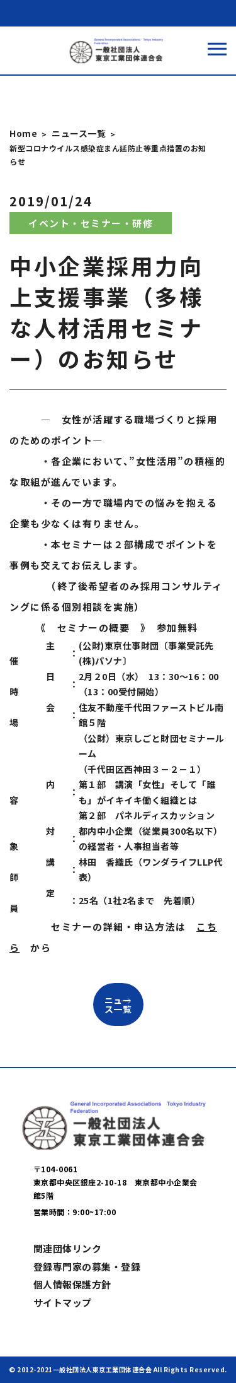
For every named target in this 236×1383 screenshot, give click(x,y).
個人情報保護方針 (72, 1284)
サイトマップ (62, 1302)
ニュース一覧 (79, 133)
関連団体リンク (67, 1248)
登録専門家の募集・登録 (87, 1266)
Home (23, 133)
